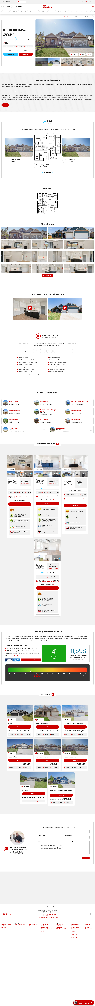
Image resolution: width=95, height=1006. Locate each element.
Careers (87, 984)
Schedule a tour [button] (11, 55)
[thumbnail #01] (41, 63)
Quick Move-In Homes (6, 982)
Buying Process (59, 980)
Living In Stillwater (75, 984)
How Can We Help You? (70, 898)
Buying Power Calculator (20, 982)
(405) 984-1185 (17, 911)
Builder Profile (74, 994)
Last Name (68, 887)
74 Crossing (56, 557)
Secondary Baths (68, 408)
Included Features (45, 984)
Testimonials (74, 990)
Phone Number (68, 892)
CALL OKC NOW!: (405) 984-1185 (48, 972)
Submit (85, 915)
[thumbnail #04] (79, 63)
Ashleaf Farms (86, 557)
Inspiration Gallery (33, 982)
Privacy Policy (42, 975)
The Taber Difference (76, 987)
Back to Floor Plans (88, 17)
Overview (5, 12)
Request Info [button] (26, 55)
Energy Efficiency (27, 408)
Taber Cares (74, 992)
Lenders (87, 983)
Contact (87, 980)
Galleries (31, 980)
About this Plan (14, 12)
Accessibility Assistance (52, 975)
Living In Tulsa (74, 986)
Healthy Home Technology (46, 986)
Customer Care (88, 986)
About (72, 980)
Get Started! (47, 173)
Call (10, 51)
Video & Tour (52, 12)
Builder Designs (50, 973)
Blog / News (73, 993)
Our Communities (5, 983)
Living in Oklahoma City (76, 983)
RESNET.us (17, 708)
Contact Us (87, 982)
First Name (41, 887)
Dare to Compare (44, 983)
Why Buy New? (59, 983)
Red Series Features (63, 12)
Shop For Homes (4, 980)
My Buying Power (18, 980)
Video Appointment (89, 987)
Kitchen (49, 408)
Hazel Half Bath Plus (15, 557)
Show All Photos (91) (47, 333)
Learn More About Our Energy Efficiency (17, 718)
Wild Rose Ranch (25, 557)
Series (42, 989)
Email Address (42, 892)
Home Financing (59, 984)
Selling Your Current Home (61, 986)
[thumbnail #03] (67, 63)
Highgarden (56, 637)
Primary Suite (58, 408)
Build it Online (10, 39)
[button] (82, 1)
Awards (73, 989)
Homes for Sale (84, 12)
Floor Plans (32, 12)
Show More (5, 105)
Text (25, 51)
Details (25, 560)
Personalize (24, 12)
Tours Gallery (32, 983)
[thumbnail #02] (54, 63)
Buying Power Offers (19, 983)
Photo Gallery (42, 12)
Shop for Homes (6, 6)
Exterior (36, 408)
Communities (74, 12)
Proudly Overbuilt (18, 6)
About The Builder (75, 982)
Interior (42, 408)
